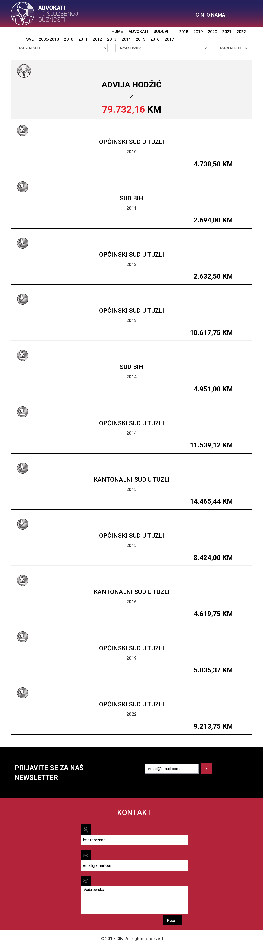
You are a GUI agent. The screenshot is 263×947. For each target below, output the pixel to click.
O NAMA (215, 15)
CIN (200, 15)
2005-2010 (49, 39)
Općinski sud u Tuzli (131, 142)
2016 (154, 39)
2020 (212, 31)
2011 (83, 39)
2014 (126, 39)
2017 (169, 39)
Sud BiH (131, 198)
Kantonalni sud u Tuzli (132, 479)
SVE (30, 39)
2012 (97, 39)
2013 (111, 39)
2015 (140, 39)
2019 (198, 31)
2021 (226, 31)
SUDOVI (161, 31)
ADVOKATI (138, 31)
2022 (241, 31)
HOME (117, 31)
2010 (68, 39)
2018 (183, 31)
